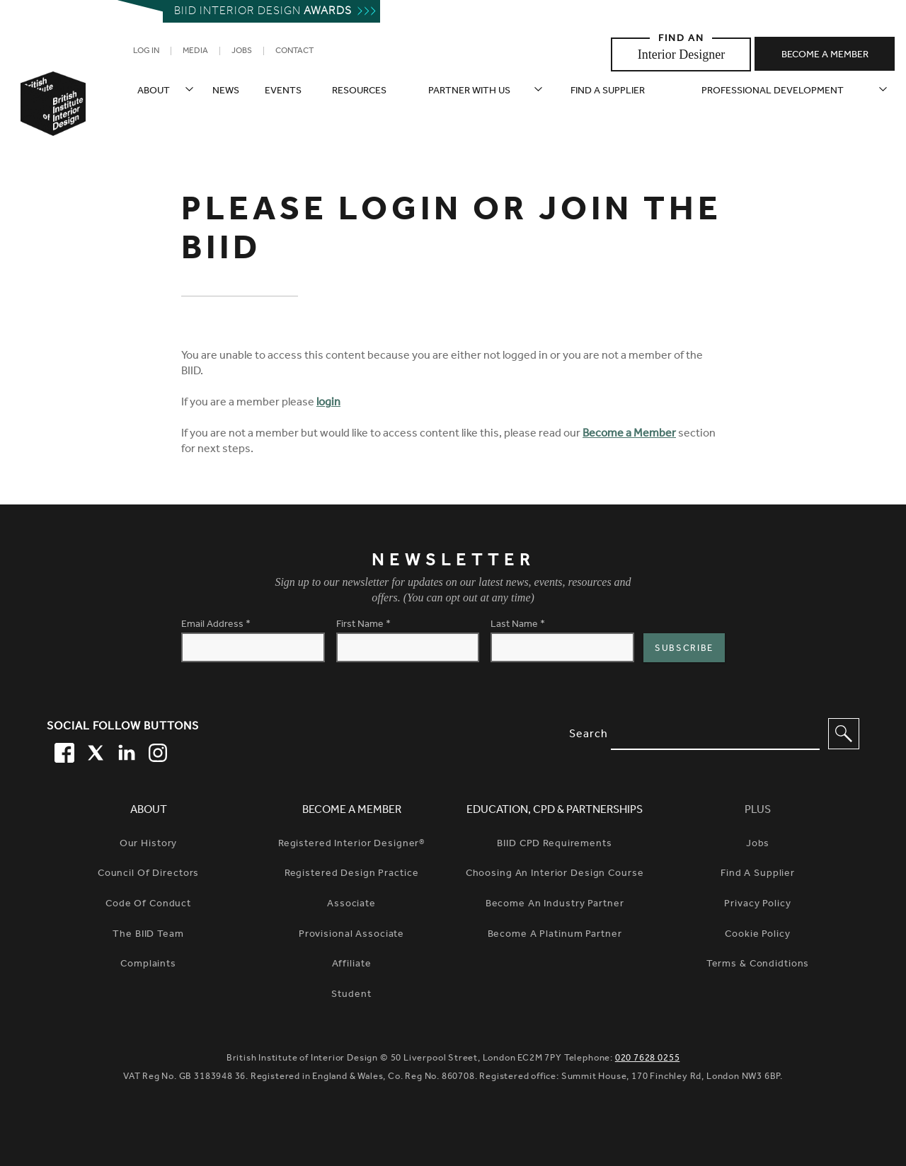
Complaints (148, 965)
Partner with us (469, 92)
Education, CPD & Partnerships (554, 810)
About (153, 92)
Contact (294, 51)
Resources (359, 92)
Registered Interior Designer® (351, 845)
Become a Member (629, 434)
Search (588, 735)
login (328, 403)
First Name (363, 625)
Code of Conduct (148, 905)
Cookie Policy (757, 935)
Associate (351, 905)
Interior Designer (681, 54)
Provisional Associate (351, 935)
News (225, 92)
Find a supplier (607, 92)
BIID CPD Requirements (554, 845)
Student (351, 995)
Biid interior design (263, 12)
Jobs (241, 51)
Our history (149, 845)
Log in (146, 51)
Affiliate (352, 965)
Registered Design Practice (352, 874)
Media (195, 51)
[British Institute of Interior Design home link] (53, 122)
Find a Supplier (758, 874)
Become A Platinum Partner (555, 935)
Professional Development (772, 92)
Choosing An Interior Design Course (555, 874)
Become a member (824, 56)
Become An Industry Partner (555, 905)
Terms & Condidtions (758, 965)
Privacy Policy (757, 905)
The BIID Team (148, 935)
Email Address (216, 625)
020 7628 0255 (647, 1058)
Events (283, 92)
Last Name (518, 625)
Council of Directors (149, 874)
